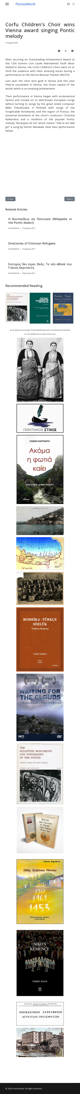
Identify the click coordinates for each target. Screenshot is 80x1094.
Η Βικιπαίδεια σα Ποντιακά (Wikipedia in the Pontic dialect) (40, 220)
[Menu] (7, 4)
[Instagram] (73, 4)
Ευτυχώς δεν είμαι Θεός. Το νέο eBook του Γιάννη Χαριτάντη (40, 266)
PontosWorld (25, 4)
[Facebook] (68, 4)
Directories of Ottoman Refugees (31, 243)
